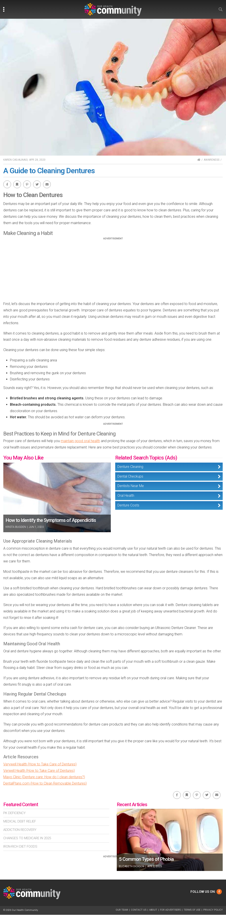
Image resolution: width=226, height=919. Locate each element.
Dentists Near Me (130, 486)
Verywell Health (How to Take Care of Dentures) (40, 764)
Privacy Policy (213, 910)
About (153, 910)
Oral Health (125, 495)
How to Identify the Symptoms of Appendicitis (51, 520)
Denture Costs (128, 505)
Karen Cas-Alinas (15, 159)
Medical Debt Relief (19, 821)
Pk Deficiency (14, 813)
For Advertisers (170, 910)
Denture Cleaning (130, 467)
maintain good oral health (80, 441)
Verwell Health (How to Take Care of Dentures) (39, 770)
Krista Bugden (16, 526)
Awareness (211, 159)
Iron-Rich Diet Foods (20, 846)
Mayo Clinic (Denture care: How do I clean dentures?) (44, 777)
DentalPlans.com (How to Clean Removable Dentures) (45, 783)
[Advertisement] (113, 270)
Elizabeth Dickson (131, 866)
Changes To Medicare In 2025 (27, 838)
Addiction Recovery (19, 830)
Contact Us (138, 910)
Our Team (122, 910)
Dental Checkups (130, 476)
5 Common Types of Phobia (146, 859)
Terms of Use (192, 910)
